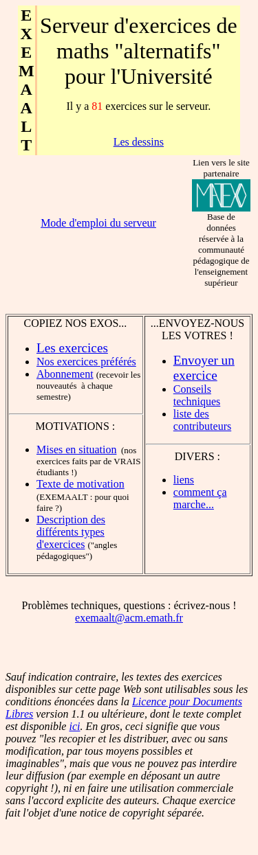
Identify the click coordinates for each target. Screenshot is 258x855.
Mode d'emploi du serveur (98, 223)
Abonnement (65, 374)
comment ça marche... (200, 498)
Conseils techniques (196, 395)
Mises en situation (76, 449)
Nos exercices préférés (86, 361)
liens (183, 480)
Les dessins (139, 142)
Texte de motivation (80, 484)
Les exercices (72, 348)
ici (74, 726)
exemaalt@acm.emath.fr (129, 618)
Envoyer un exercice (204, 368)
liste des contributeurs (202, 420)
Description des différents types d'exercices (70, 532)
